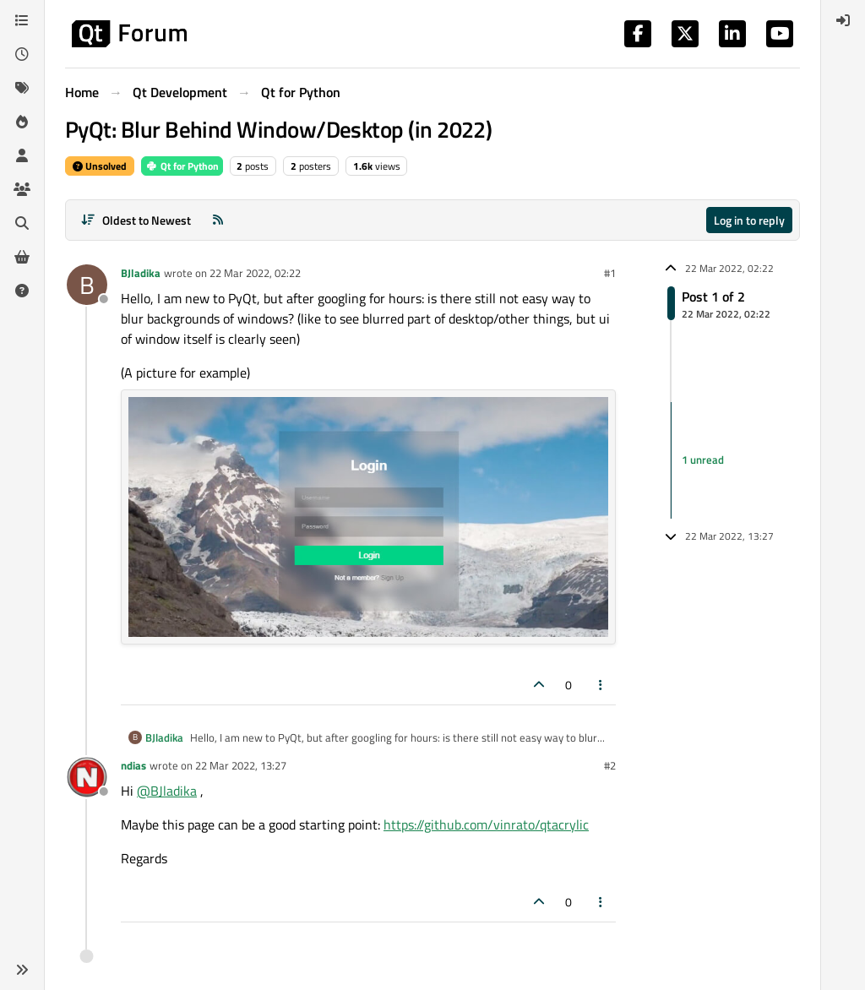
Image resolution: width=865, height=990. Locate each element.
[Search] (22, 223)
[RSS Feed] (218, 220)
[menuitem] (843, 20)
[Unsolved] (22, 290)
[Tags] (22, 87)
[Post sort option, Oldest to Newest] (136, 220)
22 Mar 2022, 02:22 (255, 272)
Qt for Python (182, 166)
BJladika (140, 272)
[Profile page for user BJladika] (87, 284)
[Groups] (22, 189)
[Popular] (22, 121)
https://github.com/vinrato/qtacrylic (486, 824)
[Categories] (22, 20)
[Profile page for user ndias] (87, 777)
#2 (610, 765)
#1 (610, 272)
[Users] (22, 155)
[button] (22, 969)
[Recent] (22, 54)
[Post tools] (601, 685)
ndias (133, 765)
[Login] (843, 20)
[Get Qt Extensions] (22, 256)
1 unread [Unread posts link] (703, 459)
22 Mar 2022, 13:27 (240, 765)
